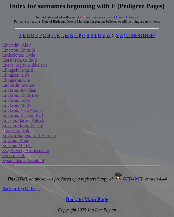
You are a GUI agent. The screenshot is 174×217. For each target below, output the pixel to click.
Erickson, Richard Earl (22, 115)
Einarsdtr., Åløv (16, 45)
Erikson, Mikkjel (17, 145)
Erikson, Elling (15, 140)
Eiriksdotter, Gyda (18, 55)
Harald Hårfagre (127, 17)
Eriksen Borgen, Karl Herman (29, 135)
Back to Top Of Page (21, 188)
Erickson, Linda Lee (20, 95)
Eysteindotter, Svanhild (23, 160)
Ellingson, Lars (16, 75)
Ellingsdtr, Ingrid (17, 70)
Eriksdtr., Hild (16, 130)
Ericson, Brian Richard (22, 125)
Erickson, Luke (16, 100)
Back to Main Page (87, 199)
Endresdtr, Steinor (18, 85)
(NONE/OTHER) (139, 35)
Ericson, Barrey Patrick (23, 120)
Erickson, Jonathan (19, 90)
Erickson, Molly (16, 105)
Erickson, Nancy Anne (22, 110)
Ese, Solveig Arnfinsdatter (25, 150)
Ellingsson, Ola (16, 80)
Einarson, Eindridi (18, 50)
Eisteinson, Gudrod (19, 60)
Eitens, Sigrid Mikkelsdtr (24, 65)
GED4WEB (133, 179)
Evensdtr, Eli (13, 155)
